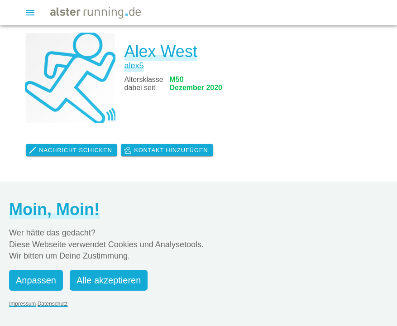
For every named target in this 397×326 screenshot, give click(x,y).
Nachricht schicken (70, 150)
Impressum (22, 304)
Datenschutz (53, 304)
